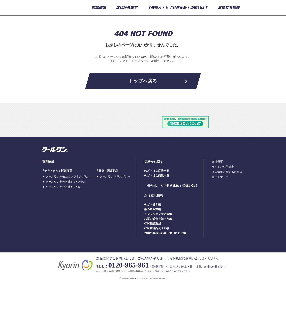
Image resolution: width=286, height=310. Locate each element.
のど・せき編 (152, 229)
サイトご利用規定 (223, 191)
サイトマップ (220, 201)
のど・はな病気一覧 (156, 200)
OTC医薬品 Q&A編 (156, 253)
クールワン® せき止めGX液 (63, 211)
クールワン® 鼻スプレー (115, 201)
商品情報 (99, 7)
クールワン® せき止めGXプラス (66, 206)
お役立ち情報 (228, 7)
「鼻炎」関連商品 (107, 195)
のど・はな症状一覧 (156, 195)
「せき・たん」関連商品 (57, 195)
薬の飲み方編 (152, 234)
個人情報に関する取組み (227, 196)
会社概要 (217, 186)
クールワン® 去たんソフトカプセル (68, 201)
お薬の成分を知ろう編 (158, 243)
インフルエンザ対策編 (158, 238)
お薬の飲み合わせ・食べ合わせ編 (165, 257)
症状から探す (126, 7)
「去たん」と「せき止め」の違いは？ (177, 7)
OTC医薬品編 (152, 248)
